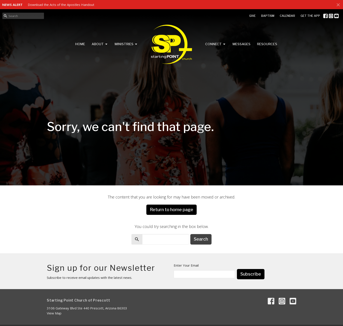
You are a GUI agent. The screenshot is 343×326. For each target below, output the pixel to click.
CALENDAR (287, 15)
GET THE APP (310, 15)
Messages (241, 44)
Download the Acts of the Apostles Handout (61, 4)
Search (201, 239)
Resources (267, 44)
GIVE (252, 15)
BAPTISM (267, 15)
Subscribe (250, 274)
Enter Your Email (186, 265)
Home (80, 44)
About (100, 44)
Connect (215, 44)
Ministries (126, 44)
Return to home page (171, 209)
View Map (54, 313)
